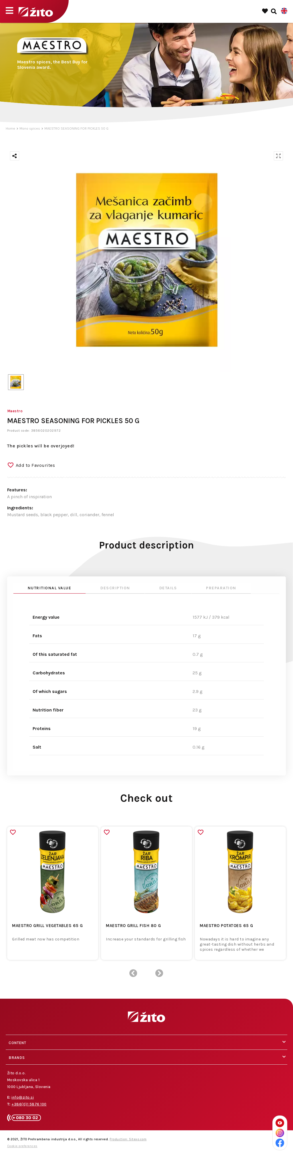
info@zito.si (22, 1097)
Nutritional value (50, 588)
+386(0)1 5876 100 (29, 1104)
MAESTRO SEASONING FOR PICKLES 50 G (76, 128)
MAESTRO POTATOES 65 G (226, 925)
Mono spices (29, 128)
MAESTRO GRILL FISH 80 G (133, 925)
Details (168, 588)
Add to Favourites (35, 465)
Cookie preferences (22, 1146)
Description (115, 588)
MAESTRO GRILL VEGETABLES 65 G (47, 925)
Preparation (221, 588)
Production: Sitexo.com (128, 1139)
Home (10, 128)
